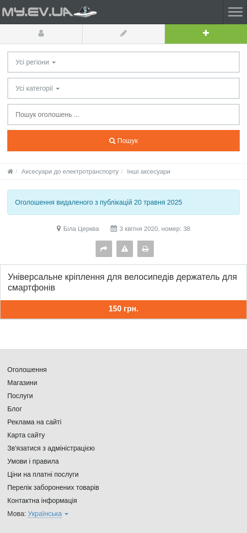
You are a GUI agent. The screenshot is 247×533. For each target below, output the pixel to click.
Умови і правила (33, 461)
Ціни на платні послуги (43, 474)
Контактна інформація (42, 500)
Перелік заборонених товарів (53, 487)
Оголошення (27, 369)
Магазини (22, 383)
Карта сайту (26, 435)
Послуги (20, 396)
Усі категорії (38, 88)
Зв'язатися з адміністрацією (51, 448)
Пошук (123, 141)
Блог (14, 409)
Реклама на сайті (34, 422)
